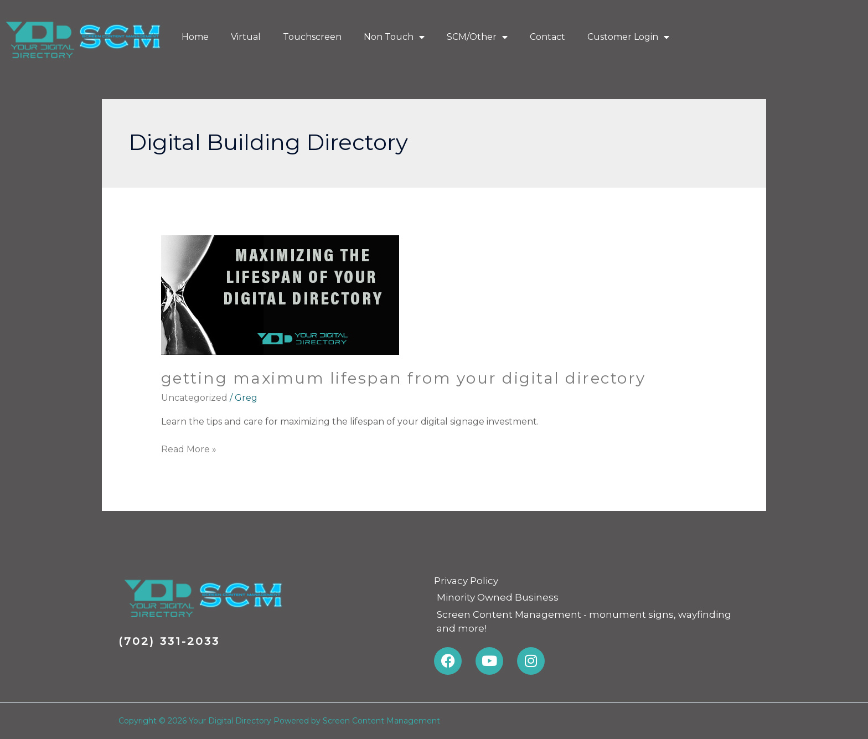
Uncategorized (194, 397)
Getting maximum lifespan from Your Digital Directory (403, 378)
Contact (547, 37)
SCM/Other (477, 37)
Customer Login (628, 37)
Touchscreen (312, 37)
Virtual (246, 37)
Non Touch (394, 37)
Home (195, 37)
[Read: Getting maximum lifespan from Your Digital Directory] (280, 294)
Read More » (188, 448)
